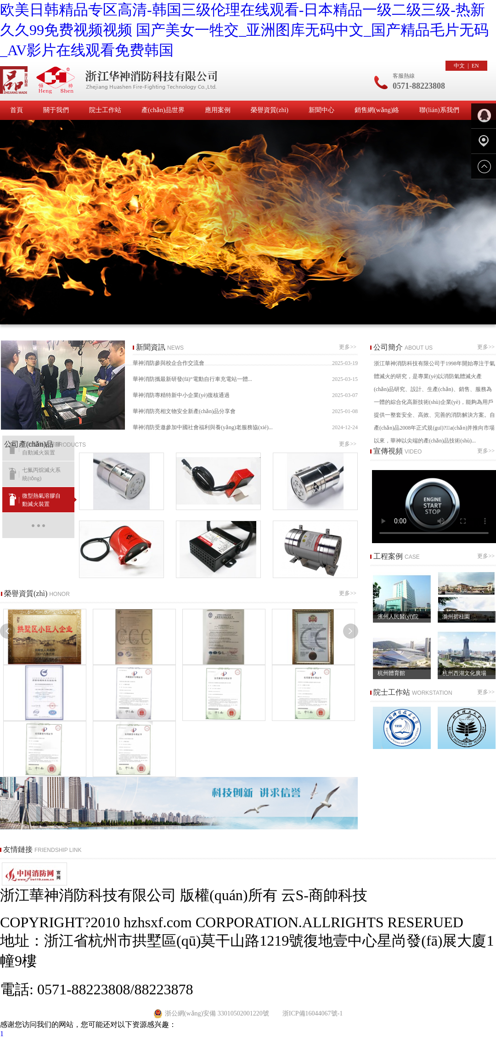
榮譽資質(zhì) (269, 110)
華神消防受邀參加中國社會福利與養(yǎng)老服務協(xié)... (245, 428)
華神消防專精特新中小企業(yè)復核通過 (245, 395)
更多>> (348, 347)
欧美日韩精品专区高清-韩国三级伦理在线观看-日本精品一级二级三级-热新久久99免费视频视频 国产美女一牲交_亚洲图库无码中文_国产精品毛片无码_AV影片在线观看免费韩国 (244, 29)
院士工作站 (105, 110)
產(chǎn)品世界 (163, 110)
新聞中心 (321, 110)
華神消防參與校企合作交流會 (245, 363)
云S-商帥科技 (324, 895)
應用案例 (218, 110)
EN (475, 65)
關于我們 (56, 110)
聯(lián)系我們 (439, 110)
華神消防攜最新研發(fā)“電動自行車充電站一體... (245, 379)
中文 (459, 65)
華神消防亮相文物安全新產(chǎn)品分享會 (245, 411)
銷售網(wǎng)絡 (377, 110)
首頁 (16, 110)
